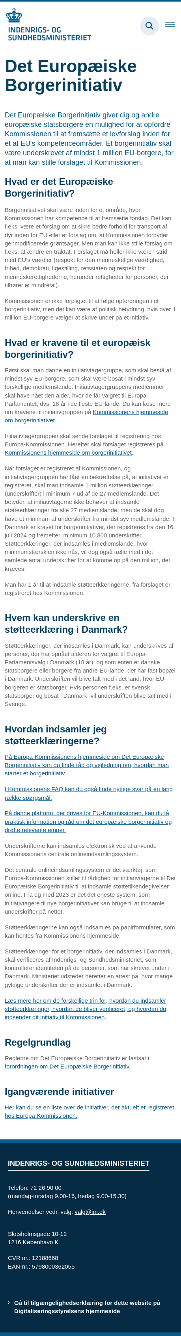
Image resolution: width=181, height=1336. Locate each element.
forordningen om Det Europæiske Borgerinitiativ (67, 1066)
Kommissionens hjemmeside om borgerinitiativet (68, 452)
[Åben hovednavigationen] (173, 26)
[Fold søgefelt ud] (149, 26)
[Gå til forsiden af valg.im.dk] (45, 26)
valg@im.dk (90, 1211)
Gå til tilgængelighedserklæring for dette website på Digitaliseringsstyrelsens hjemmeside (87, 1306)
